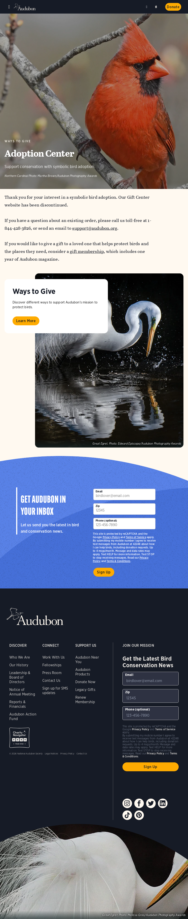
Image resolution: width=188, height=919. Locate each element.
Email (99, 491)
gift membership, (87, 251)
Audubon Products (82, 671)
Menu (9, 6)
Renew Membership (85, 699)
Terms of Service (136, 537)
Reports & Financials (17, 704)
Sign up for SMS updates (55, 690)
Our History (18, 665)
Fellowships (51, 665)
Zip (98, 506)
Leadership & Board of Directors (19, 677)
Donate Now (85, 682)
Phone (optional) (106, 520)
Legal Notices (51, 753)
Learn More (26, 321)
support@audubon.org (94, 228)
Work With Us (53, 657)
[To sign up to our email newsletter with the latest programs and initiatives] (124, 494)
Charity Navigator (19, 738)
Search (157, 6)
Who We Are (19, 657)
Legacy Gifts (85, 689)
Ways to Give (18, 141)
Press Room (51, 673)
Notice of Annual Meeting (22, 691)
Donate (173, 7)
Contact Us (51, 680)
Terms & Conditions (118, 561)
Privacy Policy (111, 537)
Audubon (25, 7)
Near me (147, 7)
